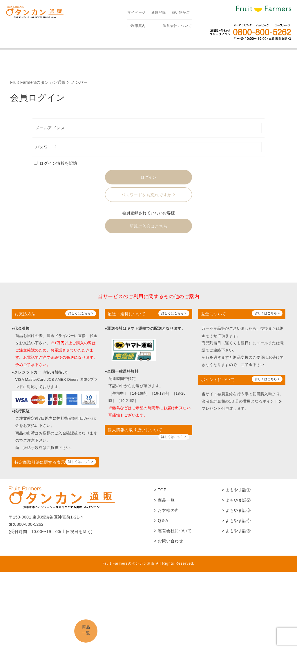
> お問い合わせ (168, 541)
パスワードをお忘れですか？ (148, 195)
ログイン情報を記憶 (55, 163)
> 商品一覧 (164, 500)
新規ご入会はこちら (149, 226)
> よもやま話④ (236, 520)
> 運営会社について (172, 530)
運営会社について (177, 26)
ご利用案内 (136, 26)
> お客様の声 (166, 510)
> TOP (160, 489)
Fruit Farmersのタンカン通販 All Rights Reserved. (148, 563)
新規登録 (158, 12)
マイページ (136, 12)
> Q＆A (161, 520)
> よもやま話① (236, 489)
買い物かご (181, 12)
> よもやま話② (236, 500)
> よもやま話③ (236, 510)
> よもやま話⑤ (236, 530)
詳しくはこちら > (80, 313)
